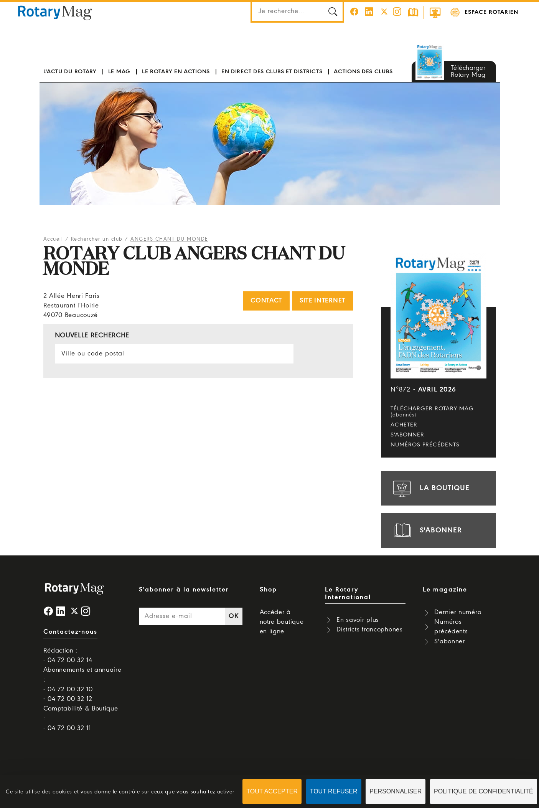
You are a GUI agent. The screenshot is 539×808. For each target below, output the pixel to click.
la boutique (430, 488)
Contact (266, 300)
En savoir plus (357, 620)
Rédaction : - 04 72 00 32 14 (67, 655)
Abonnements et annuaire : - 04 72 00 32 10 (82, 679)
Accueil (53, 239)
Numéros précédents (425, 445)
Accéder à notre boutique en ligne (282, 622)
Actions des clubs (363, 72)
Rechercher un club (97, 239)
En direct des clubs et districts (271, 72)
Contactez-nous (70, 632)
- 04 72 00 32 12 (67, 699)
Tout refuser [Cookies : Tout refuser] (334, 791)
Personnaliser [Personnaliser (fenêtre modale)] (395, 791)
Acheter (404, 425)
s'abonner (426, 530)
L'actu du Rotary (70, 72)
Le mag (119, 72)
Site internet (322, 300)
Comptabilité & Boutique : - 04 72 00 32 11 (80, 718)
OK (234, 616)
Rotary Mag (55, 12)
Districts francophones (369, 629)
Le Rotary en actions (176, 72)
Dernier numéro (457, 612)
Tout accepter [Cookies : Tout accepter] (272, 791)
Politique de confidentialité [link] (483, 791)
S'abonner (407, 435)
